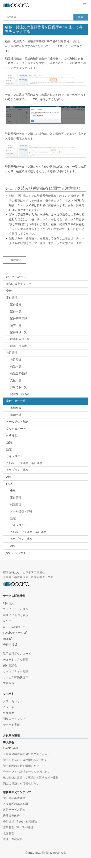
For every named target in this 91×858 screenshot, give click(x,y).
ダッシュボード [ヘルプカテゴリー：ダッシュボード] (16, 428)
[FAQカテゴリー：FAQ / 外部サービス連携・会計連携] (45, 532)
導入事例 (8, 742)
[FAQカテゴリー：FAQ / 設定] (45, 518)
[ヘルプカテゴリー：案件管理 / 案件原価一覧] (45, 332)
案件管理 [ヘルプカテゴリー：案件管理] (11, 297)
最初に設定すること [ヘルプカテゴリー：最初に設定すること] (18, 283)
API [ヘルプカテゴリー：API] (8, 476)
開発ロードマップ (14, 718)
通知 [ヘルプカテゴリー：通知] (9, 442)
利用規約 (8, 603)
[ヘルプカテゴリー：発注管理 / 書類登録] (45, 373)
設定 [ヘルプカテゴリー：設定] (9, 449)
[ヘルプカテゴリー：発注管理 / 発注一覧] (45, 366)
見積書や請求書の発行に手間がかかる (26, 754)
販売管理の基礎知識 (15, 803)
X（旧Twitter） (12, 626)
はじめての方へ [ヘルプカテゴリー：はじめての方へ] (16, 277)
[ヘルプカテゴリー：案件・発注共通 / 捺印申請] (45, 415)
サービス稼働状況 (14, 677)
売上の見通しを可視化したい (21, 783)
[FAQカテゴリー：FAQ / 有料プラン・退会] (45, 539)
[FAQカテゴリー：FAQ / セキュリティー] (45, 525)
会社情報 (8, 644)
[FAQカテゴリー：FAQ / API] (45, 546)
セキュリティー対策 (15, 671)
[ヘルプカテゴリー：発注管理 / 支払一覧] (45, 380)
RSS (6, 638)
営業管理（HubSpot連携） (19, 827)
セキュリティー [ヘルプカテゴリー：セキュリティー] (16, 456)
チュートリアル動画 (15, 659)
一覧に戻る (15, 260)
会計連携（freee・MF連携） (21, 821)
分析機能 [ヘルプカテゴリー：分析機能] (11, 435)
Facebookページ (13, 632)
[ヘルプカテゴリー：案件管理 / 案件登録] (45, 304)
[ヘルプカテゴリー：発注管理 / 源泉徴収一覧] (45, 387)
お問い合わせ (11, 701)
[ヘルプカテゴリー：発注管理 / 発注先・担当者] (45, 394)
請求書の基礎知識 (14, 797)
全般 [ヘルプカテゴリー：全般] (9, 290)
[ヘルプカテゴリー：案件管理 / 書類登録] (45, 318)
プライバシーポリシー (17, 609)
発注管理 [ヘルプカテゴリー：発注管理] (11, 352)
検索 (80, 17)
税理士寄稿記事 (13, 839)
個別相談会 (10, 665)
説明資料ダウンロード (17, 653)
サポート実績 (11, 724)
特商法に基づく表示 (15, 615)
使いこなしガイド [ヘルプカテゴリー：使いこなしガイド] (17, 552)
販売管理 (8, 833)
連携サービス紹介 (14, 809)
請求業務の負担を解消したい (21, 765)
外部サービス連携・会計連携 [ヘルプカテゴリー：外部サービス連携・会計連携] (24, 463)
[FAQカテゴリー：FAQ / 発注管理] (45, 504)
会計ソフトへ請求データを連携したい (26, 771)
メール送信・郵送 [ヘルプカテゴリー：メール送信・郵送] (17, 421)
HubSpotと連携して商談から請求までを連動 (30, 777)
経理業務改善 (11, 815)
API (5, 620)
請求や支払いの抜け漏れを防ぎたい (25, 759)
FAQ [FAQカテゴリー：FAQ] (9, 483)
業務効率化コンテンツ (17, 792)
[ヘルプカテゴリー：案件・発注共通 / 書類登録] (45, 408)
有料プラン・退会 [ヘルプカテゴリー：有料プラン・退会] (17, 469)
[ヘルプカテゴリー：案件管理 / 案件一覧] (45, 311)
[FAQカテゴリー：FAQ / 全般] (45, 490)
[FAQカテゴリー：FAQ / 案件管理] (45, 497)
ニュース (8, 707)
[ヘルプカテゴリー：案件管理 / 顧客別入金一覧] (45, 339)
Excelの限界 (10, 748)
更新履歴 (8, 713)
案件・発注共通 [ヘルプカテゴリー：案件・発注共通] (16, 400)
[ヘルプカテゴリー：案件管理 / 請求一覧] (45, 325)
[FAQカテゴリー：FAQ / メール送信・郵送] (45, 511)
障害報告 (8, 683)
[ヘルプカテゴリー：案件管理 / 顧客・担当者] (45, 346)
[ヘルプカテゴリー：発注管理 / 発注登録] (45, 359)
